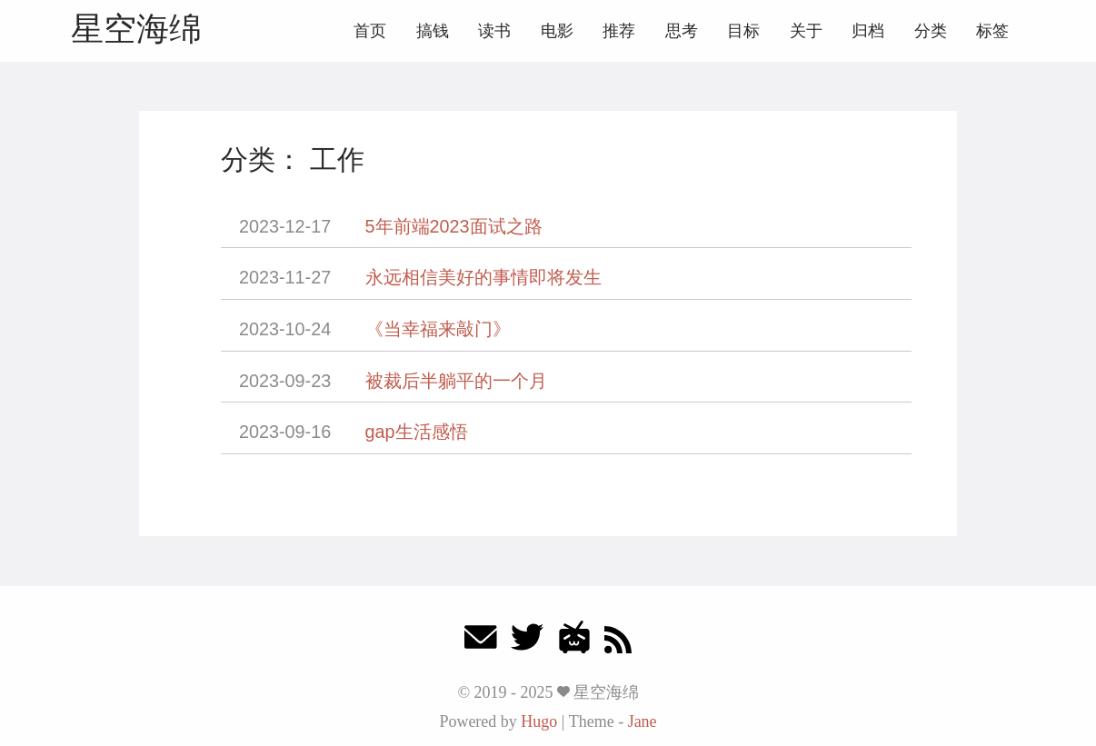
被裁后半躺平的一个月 (456, 381)
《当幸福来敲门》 (438, 329)
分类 (930, 31)
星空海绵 (136, 28)
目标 (743, 31)
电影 (557, 31)
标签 (992, 31)
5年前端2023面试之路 (454, 226)
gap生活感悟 (416, 432)
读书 (494, 31)
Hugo (539, 721)
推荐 (619, 31)
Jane (642, 721)
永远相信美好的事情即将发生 (483, 277)
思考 (681, 31)
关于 (806, 31)
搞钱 (432, 31)
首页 (370, 31)
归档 (868, 31)
